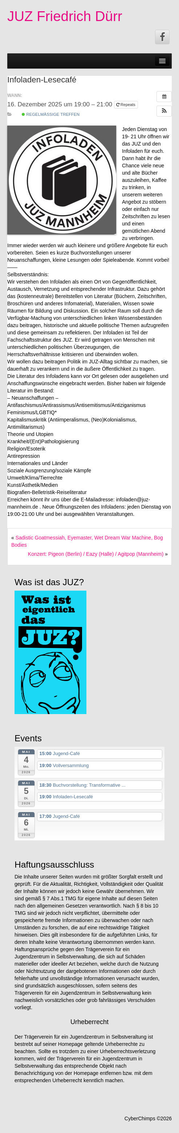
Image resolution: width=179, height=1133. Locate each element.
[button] (164, 111)
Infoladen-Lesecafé (41, 79)
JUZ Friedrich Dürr (64, 16)
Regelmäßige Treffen (51, 114)
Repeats (126, 104)
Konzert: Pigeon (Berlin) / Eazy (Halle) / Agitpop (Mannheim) (96, 554)
